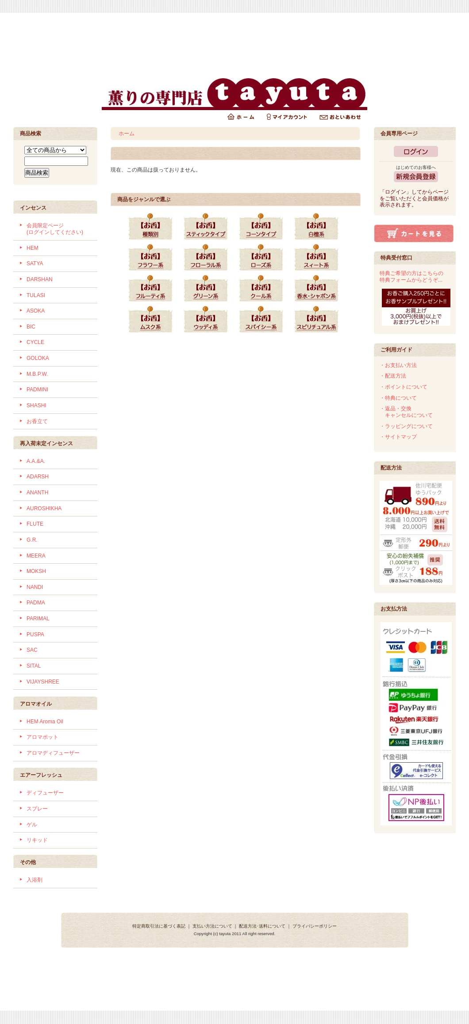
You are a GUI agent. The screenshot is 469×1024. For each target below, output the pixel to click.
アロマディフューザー (53, 753)
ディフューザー (45, 793)
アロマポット (42, 737)
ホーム (127, 133)
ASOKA (36, 311)
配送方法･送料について (262, 926)
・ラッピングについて (406, 426)
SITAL (34, 666)
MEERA (36, 556)
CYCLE (35, 342)
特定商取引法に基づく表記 (158, 926)
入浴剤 (34, 880)
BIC (31, 327)
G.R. (32, 540)
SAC (32, 650)
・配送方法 (393, 376)
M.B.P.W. (37, 374)
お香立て (37, 421)
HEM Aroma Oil (45, 721)
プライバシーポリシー (314, 926)
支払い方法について (212, 926)
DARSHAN (40, 279)
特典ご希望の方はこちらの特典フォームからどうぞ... (411, 276)
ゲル (32, 824)
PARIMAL (38, 618)
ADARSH (38, 477)
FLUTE (35, 524)
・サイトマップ (398, 437)
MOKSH (36, 571)
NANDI (35, 587)
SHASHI (36, 405)
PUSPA (35, 634)
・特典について (398, 398)
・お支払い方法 (398, 365)
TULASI (36, 295)
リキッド (37, 840)
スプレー (37, 809)
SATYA (35, 263)
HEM (32, 248)
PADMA (36, 603)
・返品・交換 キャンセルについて (406, 411)
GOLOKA (38, 358)
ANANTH (37, 492)
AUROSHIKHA (44, 508)
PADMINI (37, 389)
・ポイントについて (403, 387)
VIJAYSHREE (43, 682)
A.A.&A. (36, 461)
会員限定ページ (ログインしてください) (55, 228)
